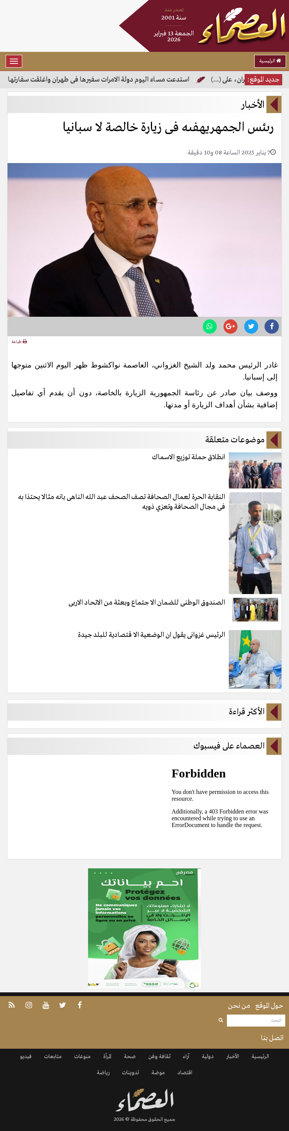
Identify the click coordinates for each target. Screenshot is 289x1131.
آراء (186, 1056)
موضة (158, 1073)
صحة (130, 1056)
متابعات (53, 1056)
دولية (208, 1056)
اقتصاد (184, 1073)
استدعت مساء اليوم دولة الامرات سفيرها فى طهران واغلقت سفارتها (98, 79)
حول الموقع (269, 1005)
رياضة (103, 1073)
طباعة (19, 342)
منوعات (82, 1056)
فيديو (26, 1056)
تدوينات (130, 1073)
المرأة (107, 1056)
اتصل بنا (272, 1038)
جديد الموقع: (263, 79)
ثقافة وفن (159, 1056)
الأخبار (232, 1056)
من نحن (239, 1005)
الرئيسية (270, 61)
